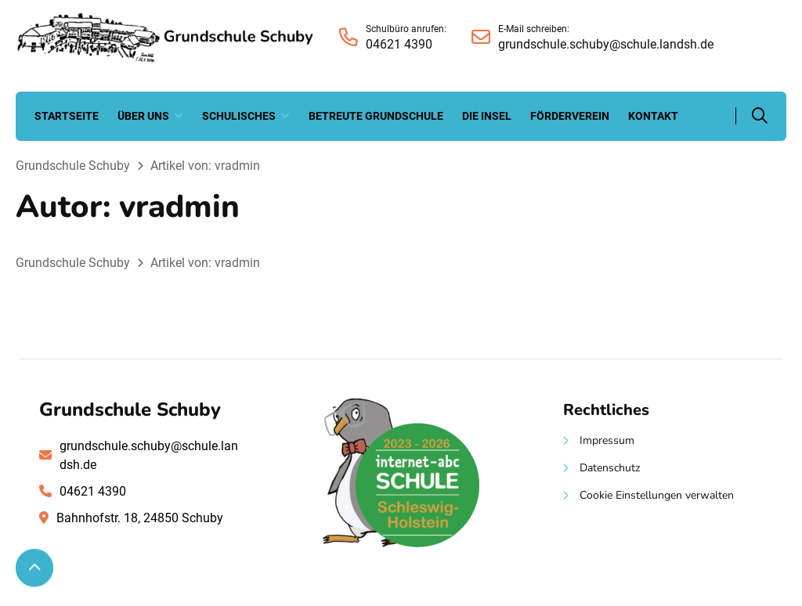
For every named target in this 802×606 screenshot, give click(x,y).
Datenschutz (610, 467)
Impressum (607, 440)
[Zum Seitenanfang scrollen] (34, 567)
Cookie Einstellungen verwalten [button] (657, 495)
